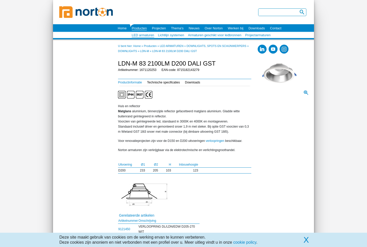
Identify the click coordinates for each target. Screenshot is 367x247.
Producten (139, 28)
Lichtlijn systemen (171, 35)
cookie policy (244, 242)
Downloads (256, 28)
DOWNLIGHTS (127, 51)
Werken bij (235, 28)
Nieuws (194, 28)
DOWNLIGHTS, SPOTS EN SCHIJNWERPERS (216, 45)
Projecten (159, 28)
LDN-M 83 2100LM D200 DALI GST (174, 51)
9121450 (124, 229)
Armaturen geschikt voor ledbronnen (214, 35)
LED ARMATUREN (172, 45)
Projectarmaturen (258, 35)
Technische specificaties (163, 82)
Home (122, 28)
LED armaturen (143, 35)
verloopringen (215, 141)
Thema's (177, 28)
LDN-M (144, 51)
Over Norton (214, 28)
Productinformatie (130, 82)
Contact (275, 28)
